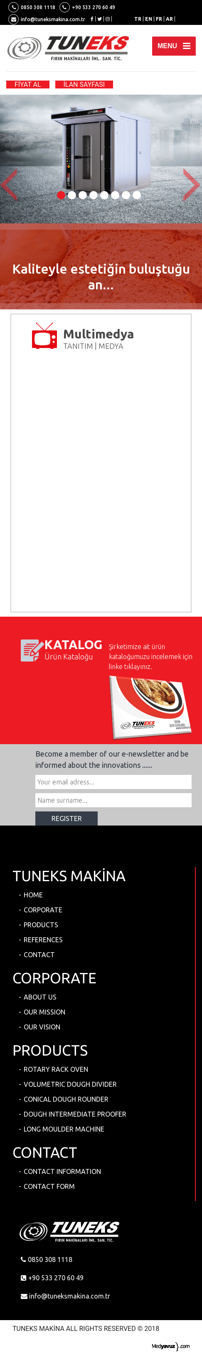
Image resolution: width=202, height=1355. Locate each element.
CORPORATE (43, 910)
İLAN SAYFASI (84, 84)
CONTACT (39, 954)
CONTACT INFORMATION (62, 1171)
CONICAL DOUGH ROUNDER (66, 1099)
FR (159, 19)
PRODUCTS (41, 925)
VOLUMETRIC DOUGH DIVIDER (70, 1084)
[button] (10, 185)
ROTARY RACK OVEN (56, 1069)
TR (137, 19)
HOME (33, 895)
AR (169, 19)
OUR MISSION (44, 1012)
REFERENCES (43, 939)
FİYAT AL (28, 84)
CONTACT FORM (49, 1186)
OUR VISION (42, 1027)
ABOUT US (40, 997)
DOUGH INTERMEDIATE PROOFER (75, 1114)
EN (148, 19)
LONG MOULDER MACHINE (64, 1129)
